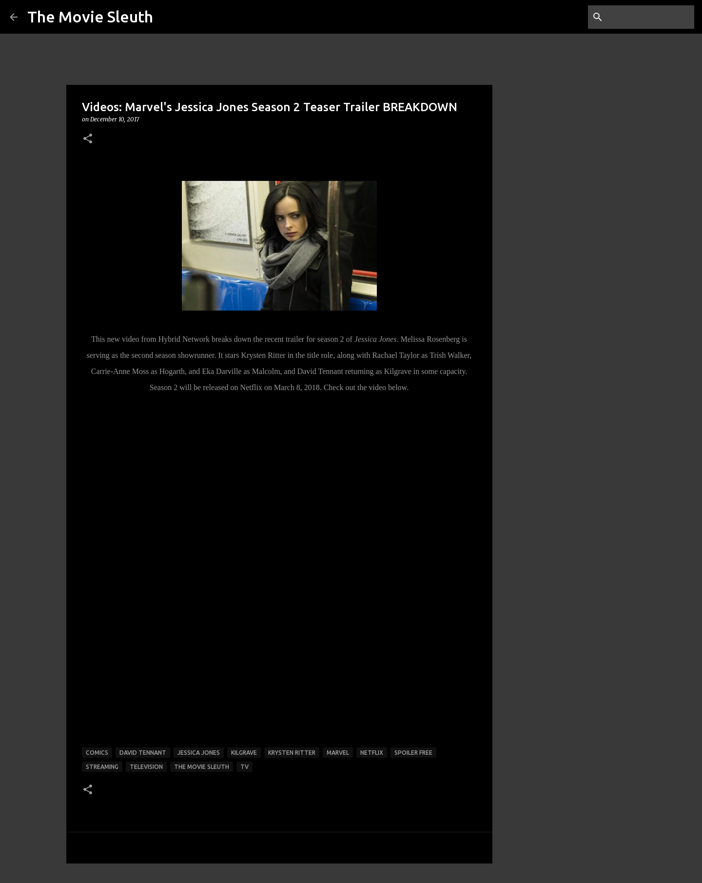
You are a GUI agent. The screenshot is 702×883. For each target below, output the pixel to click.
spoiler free (413, 752)
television (146, 767)
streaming (102, 767)
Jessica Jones (198, 752)
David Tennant (142, 752)
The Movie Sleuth (90, 16)
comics (97, 752)
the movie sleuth (201, 767)
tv (244, 767)
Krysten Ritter (291, 752)
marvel (338, 752)
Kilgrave (244, 752)
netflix (371, 752)
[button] (88, 139)
